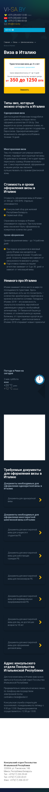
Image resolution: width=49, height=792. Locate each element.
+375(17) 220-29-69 (18, 774)
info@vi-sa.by (14, 24)
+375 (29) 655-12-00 (17, 15)
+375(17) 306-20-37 (19, 780)
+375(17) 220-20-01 (17, 777)
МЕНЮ (9, 30)
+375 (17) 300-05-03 (17, 21)
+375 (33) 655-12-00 (17, 18)
